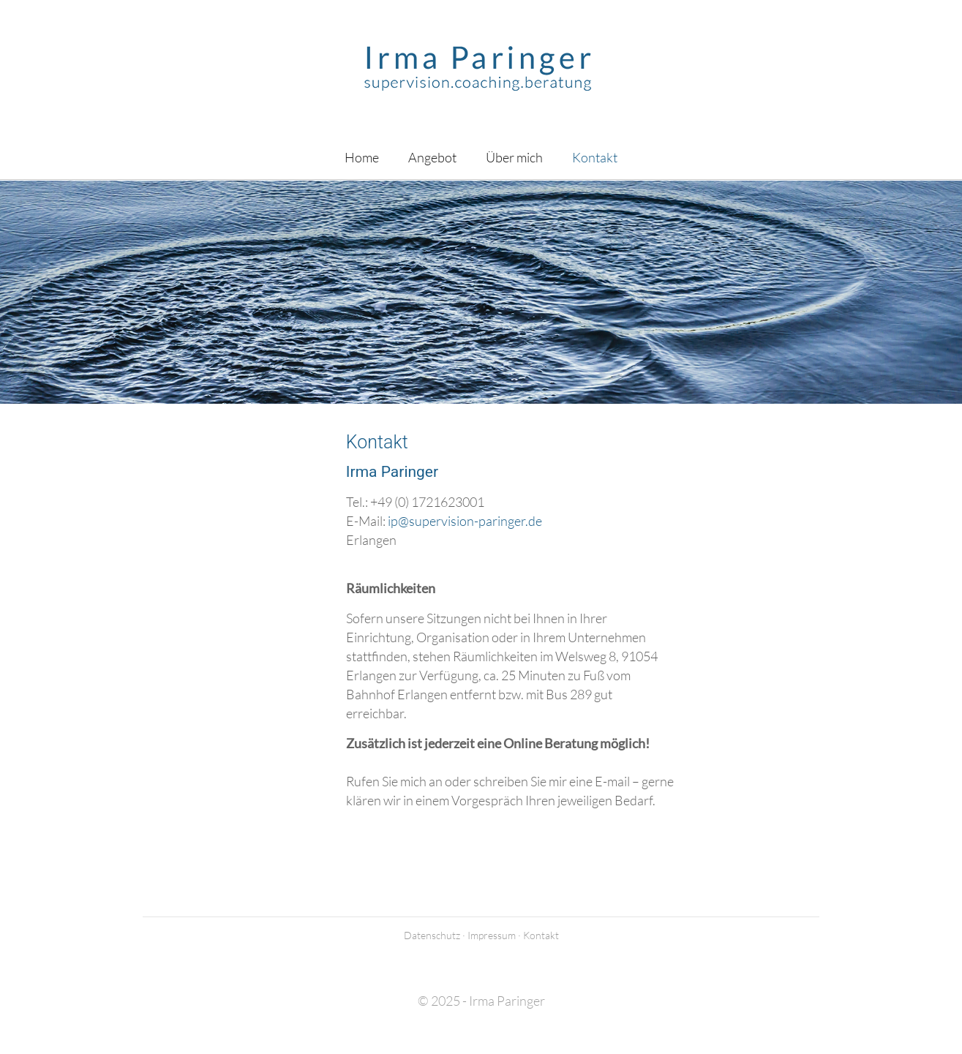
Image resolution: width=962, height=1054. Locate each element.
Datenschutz (432, 935)
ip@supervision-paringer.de (465, 521)
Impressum (491, 935)
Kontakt (541, 935)
